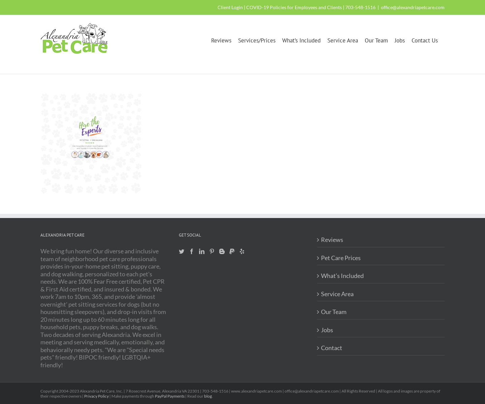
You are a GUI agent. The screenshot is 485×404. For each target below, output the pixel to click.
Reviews (332, 239)
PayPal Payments (170, 396)
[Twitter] (181, 251)
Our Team (334, 311)
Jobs (327, 330)
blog (208, 396)
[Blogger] (222, 251)
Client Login (230, 7)
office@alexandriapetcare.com (413, 7)
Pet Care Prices (341, 257)
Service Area (337, 294)
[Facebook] (191, 251)
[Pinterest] (212, 251)
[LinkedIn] (201, 251)
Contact (331, 347)
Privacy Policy (96, 396)
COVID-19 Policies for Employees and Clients (294, 7)
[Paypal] (232, 251)
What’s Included (342, 275)
